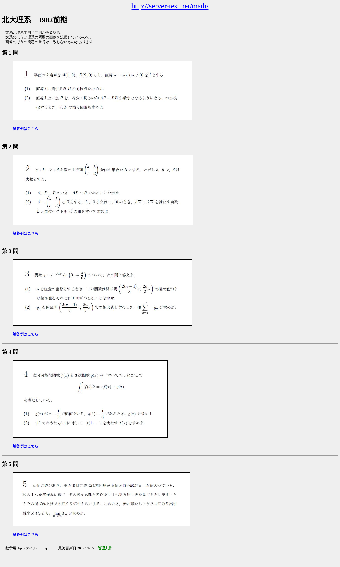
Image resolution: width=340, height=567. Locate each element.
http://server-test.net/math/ (170, 6)
